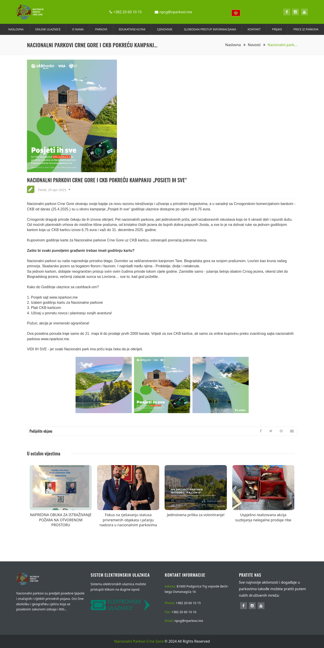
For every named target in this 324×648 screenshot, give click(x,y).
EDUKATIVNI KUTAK (132, 29)
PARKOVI (101, 29)
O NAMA (78, 29)
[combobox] (237, 12)
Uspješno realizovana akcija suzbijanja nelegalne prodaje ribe (263, 517)
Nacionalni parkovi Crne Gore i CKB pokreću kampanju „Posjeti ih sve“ (111, 180)
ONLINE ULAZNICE (48, 29)
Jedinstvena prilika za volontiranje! (196, 514)
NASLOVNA (16, 29)
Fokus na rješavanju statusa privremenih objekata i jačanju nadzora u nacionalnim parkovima (128, 519)
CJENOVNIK (164, 29)
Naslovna (235, 44)
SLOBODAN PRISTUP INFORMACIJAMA (210, 29)
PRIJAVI (277, 29)
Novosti (256, 44)
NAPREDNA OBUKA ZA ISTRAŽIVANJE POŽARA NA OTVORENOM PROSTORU (61, 519)
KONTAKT (254, 29)
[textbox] (237, 13)
